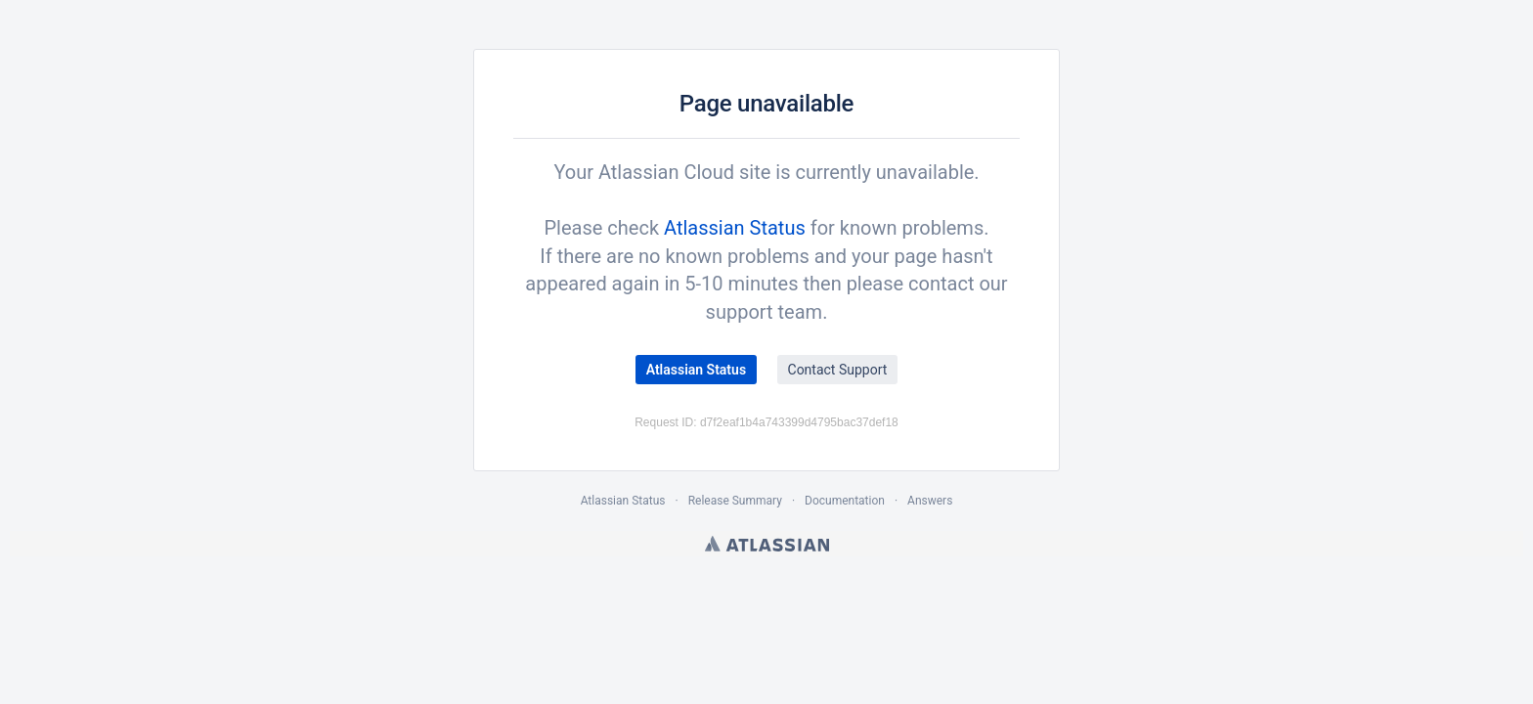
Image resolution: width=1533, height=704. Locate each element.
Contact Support (838, 369)
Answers (929, 500)
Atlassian (767, 543)
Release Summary (735, 500)
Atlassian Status (735, 228)
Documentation (845, 500)
